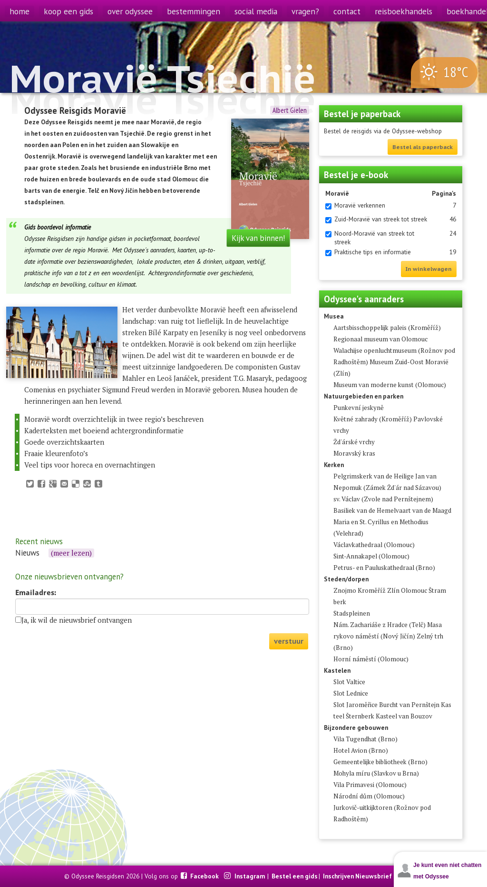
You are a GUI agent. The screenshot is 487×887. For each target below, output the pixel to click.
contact (346, 11)
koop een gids (68, 11)
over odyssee (130, 11)
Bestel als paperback (422, 146)
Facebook (205, 876)
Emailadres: (35, 592)
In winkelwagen (429, 268)
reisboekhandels (403, 11)
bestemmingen (193, 11)
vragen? (305, 11)
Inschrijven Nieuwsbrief (357, 876)
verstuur (288, 641)
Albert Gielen (290, 110)
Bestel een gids (295, 876)
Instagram (250, 876)
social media (255, 11)
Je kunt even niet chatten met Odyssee (447, 871)
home (19, 11)
